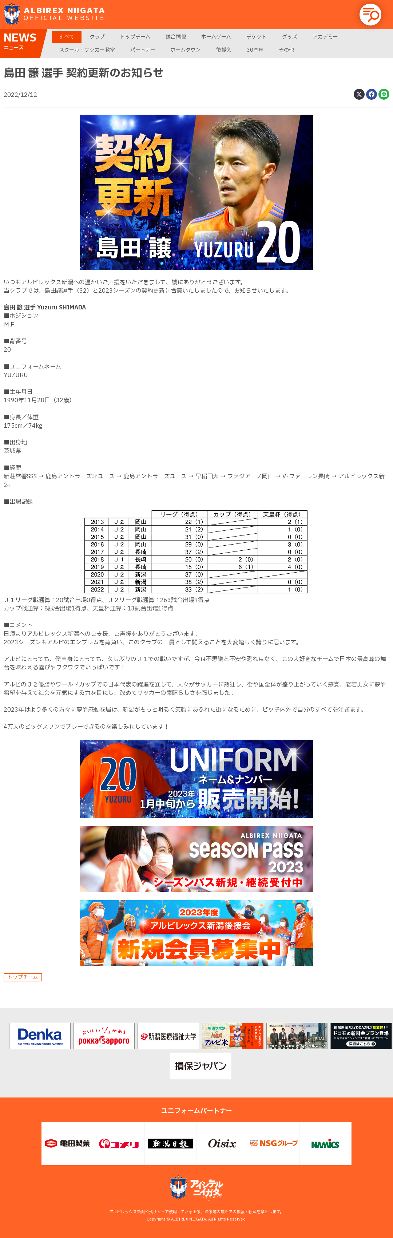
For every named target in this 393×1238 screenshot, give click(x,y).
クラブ (97, 37)
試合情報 (176, 37)
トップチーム (135, 37)
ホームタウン (186, 50)
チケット (256, 37)
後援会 (223, 50)
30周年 (255, 50)
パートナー (142, 50)
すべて (66, 37)
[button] (370, 14)
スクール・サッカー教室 (87, 50)
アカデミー (325, 37)
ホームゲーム (216, 37)
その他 (286, 50)
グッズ (289, 37)
